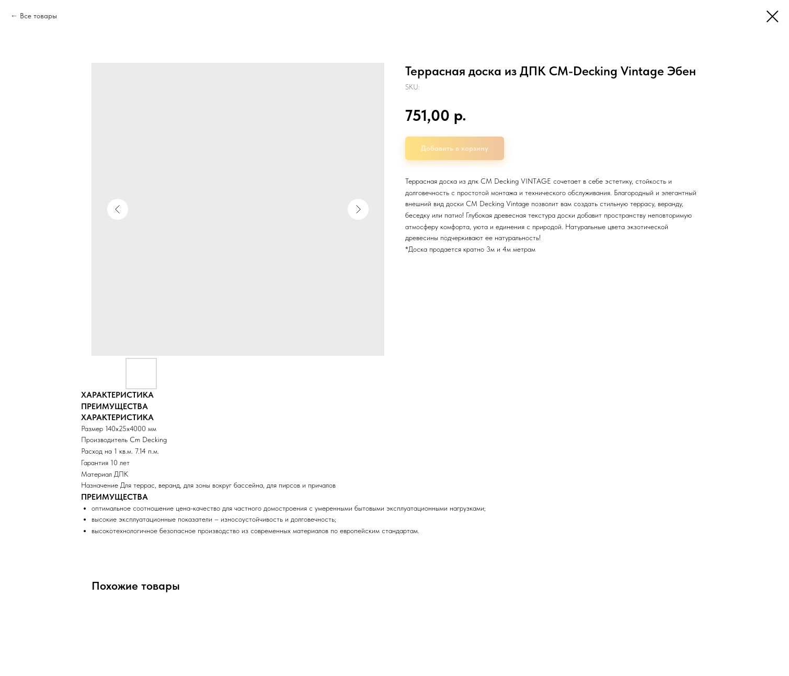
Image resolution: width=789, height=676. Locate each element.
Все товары (38, 16)
